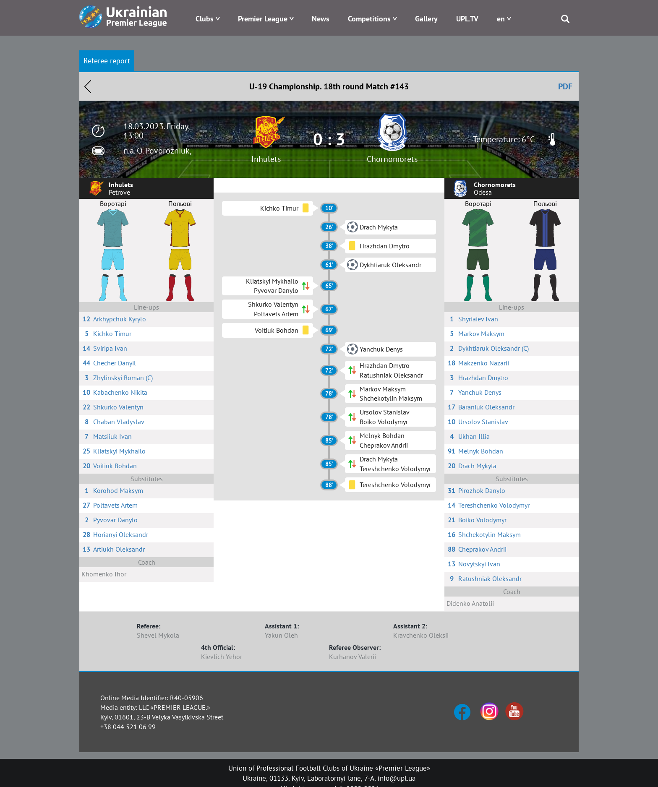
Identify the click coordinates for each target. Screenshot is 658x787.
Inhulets (266, 159)
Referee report (107, 60)
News (320, 18)
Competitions (369, 18)
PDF (565, 86)
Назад (87, 86)
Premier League (262, 18)
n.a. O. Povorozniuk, (157, 150)
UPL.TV (467, 18)
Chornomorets (392, 159)
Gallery (426, 18)
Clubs (205, 18)
